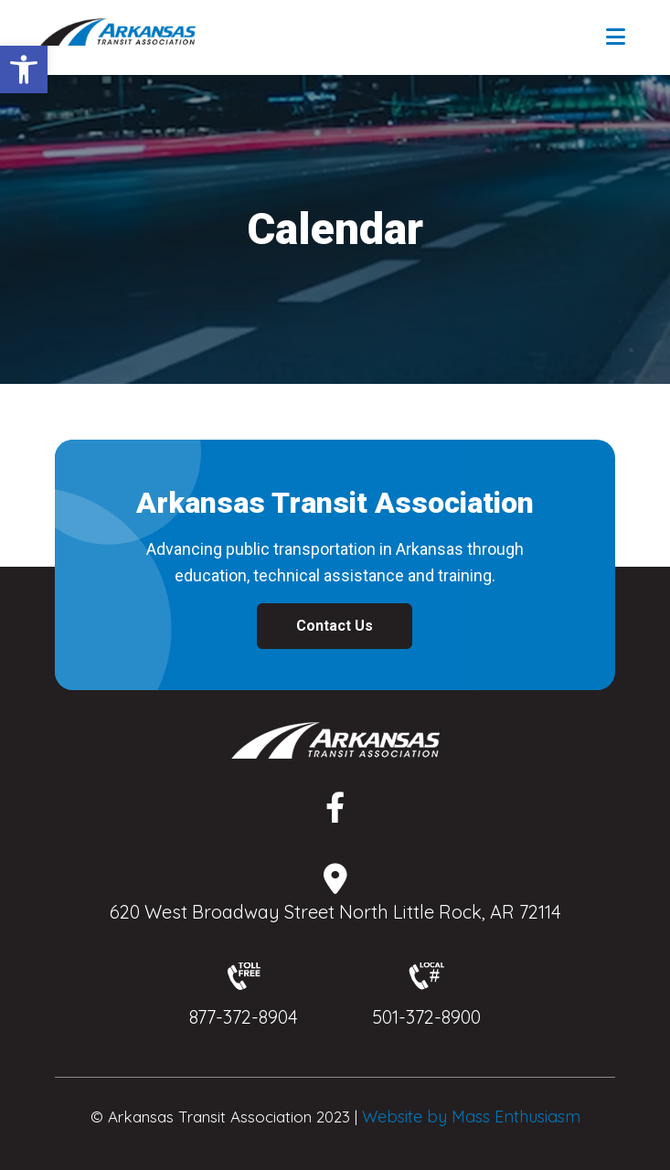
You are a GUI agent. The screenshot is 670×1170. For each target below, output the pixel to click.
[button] (24, 69)
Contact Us (334, 625)
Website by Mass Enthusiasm (471, 1116)
